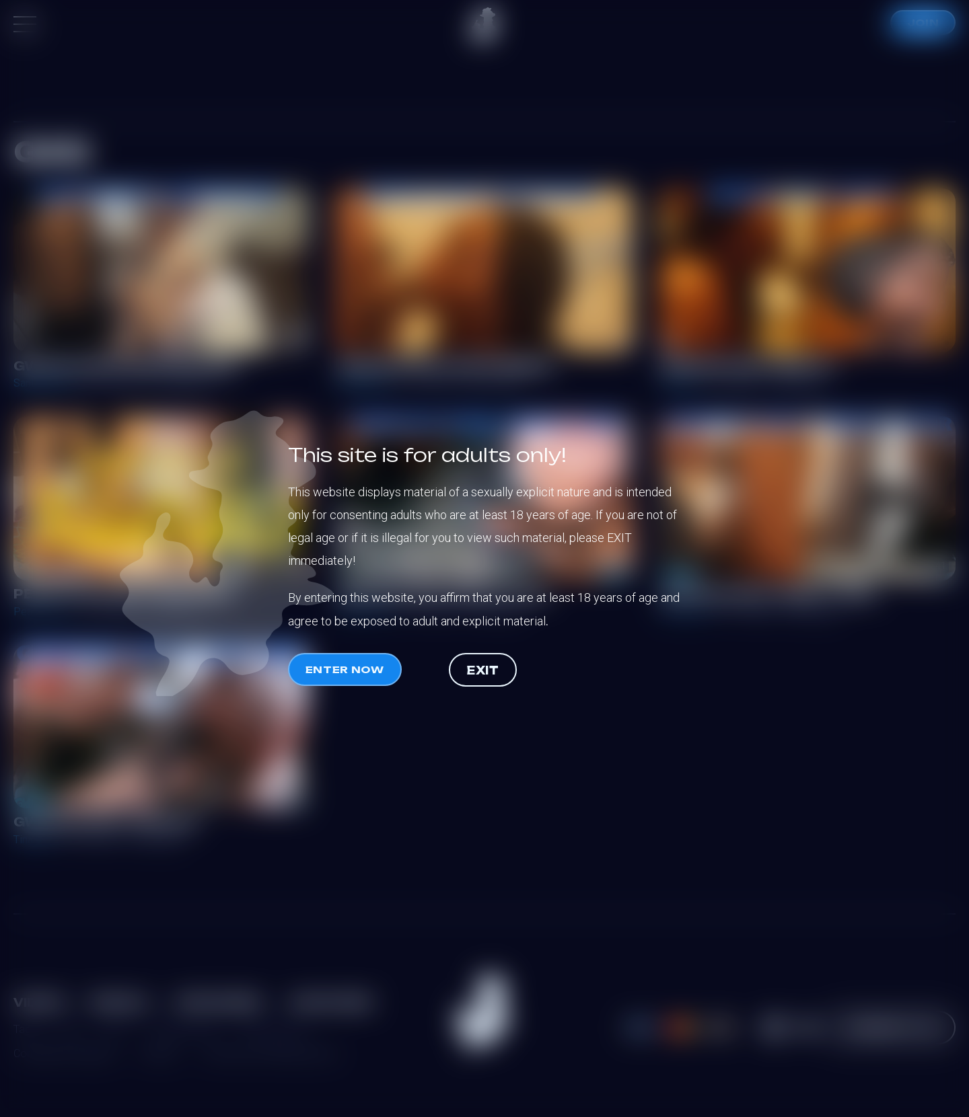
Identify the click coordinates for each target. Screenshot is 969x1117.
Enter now (345, 669)
